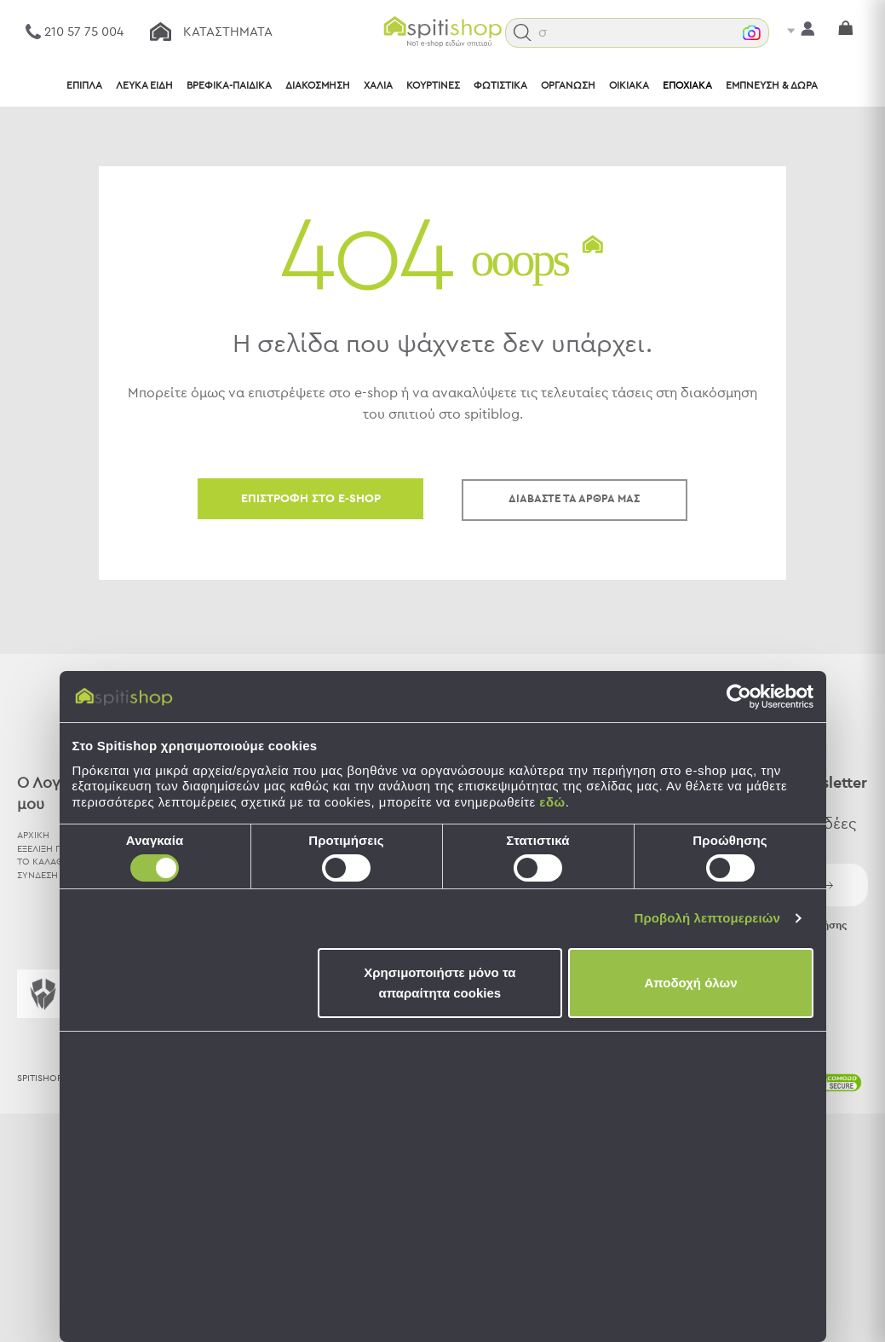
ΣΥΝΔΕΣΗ (37, 875)
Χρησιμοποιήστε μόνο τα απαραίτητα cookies (439, 982)
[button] (523, 33)
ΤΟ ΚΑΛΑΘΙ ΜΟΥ (53, 861)
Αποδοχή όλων (690, 982)
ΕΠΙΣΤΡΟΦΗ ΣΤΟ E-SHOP (311, 499)
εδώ (552, 802)
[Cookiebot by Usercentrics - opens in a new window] (738, 696)
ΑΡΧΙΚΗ (33, 835)
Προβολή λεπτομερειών (708, 918)
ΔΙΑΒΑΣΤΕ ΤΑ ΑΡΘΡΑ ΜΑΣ (574, 499)
